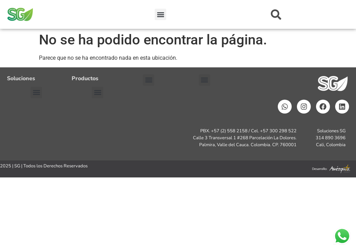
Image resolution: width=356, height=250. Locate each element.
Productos (85, 78)
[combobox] (300, 14)
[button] (160, 14)
